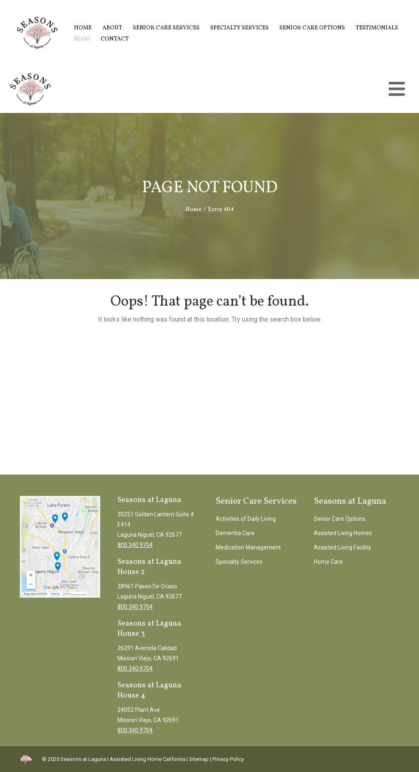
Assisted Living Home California (147, 759)
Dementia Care (235, 533)
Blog (82, 39)
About (112, 28)
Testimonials (377, 28)
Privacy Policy (228, 759)
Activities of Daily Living (246, 518)
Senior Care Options (312, 28)
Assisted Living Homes (343, 533)
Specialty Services (239, 28)
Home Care (328, 561)
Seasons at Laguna (83, 759)
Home (83, 28)
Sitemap (199, 759)
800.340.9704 (135, 545)
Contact (115, 39)
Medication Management (248, 547)
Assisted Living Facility (342, 547)
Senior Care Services (166, 28)
